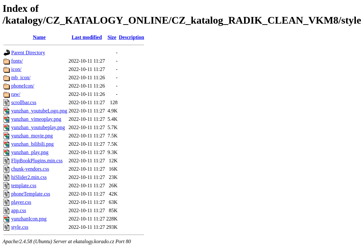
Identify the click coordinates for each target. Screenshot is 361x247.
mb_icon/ (20, 77)
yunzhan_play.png (30, 152)
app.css (18, 210)
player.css (21, 202)
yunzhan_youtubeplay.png (38, 127)
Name (39, 37)
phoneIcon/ (22, 86)
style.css (19, 227)
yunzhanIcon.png (29, 218)
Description (131, 37)
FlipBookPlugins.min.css (37, 160)
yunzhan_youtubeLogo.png (39, 110)
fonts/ (17, 61)
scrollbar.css (23, 102)
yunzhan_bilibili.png (32, 144)
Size (111, 37)
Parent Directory (28, 52)
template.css (23, 185)
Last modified (87, 37)
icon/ (16, 69)
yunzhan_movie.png (32, 135)
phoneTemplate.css (30, 194)
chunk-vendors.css (30, 169)
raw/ (15, 94)
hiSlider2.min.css (29, 177)
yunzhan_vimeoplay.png (36, 119)
